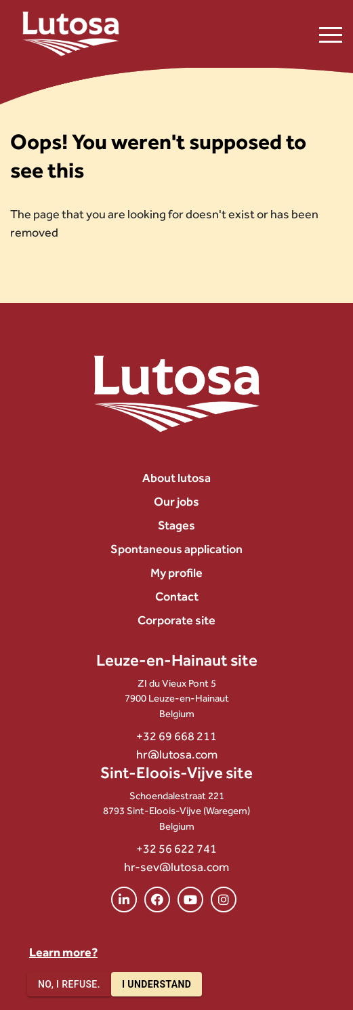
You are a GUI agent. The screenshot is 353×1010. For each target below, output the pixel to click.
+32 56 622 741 (176, 848)
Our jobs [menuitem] (176, 501)
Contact (177, 596)
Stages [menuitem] (176, 525)
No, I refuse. (69, 984)
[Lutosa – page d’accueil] (71, 34)
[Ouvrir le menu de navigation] (330, 33)
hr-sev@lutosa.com (176, 867)
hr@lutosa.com (176, 754)
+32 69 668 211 (176, 736)
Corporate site (176, 620)
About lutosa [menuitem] (176, 477)
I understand (156, 984)
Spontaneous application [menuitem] (176, 549)
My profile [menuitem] (176, 572)
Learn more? (63, 952)
